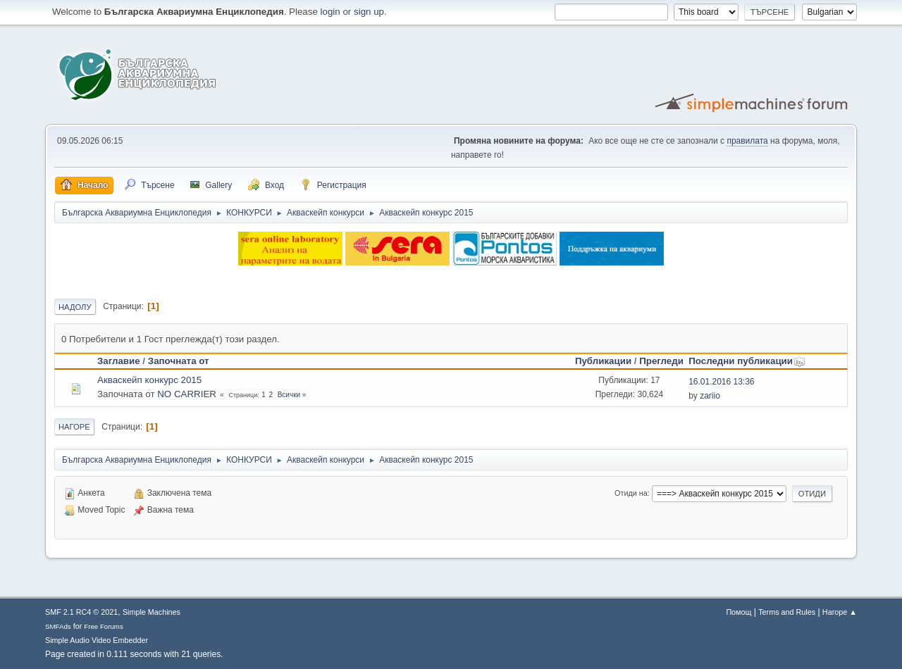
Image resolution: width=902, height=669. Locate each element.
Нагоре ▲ (839, 612)
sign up (369, 11)
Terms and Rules (786, 612)
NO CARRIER (186, 394)
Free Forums (103, 626)
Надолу (75, 307)
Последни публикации (746, 361)
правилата (747, 141)
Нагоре (74, 427)
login (330, 11)
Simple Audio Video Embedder (96, 640)
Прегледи (661, 361)
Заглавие (118, 361)
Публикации (603, 361)
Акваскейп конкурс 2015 (149, 380)
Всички (289, 395)
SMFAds (58, 626)
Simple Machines (151, 612)
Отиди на (631, 493)
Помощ (738, 612)
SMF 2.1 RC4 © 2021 (81, 612)
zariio (710, 396)
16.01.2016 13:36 (721, 382)
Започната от (178, 361)
